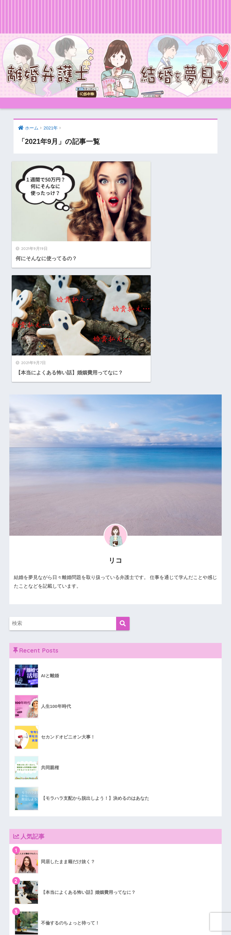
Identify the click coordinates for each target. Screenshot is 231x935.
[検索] (123, 493)
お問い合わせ (91, 918)
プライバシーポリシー (133, 918)
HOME (115, 906)
